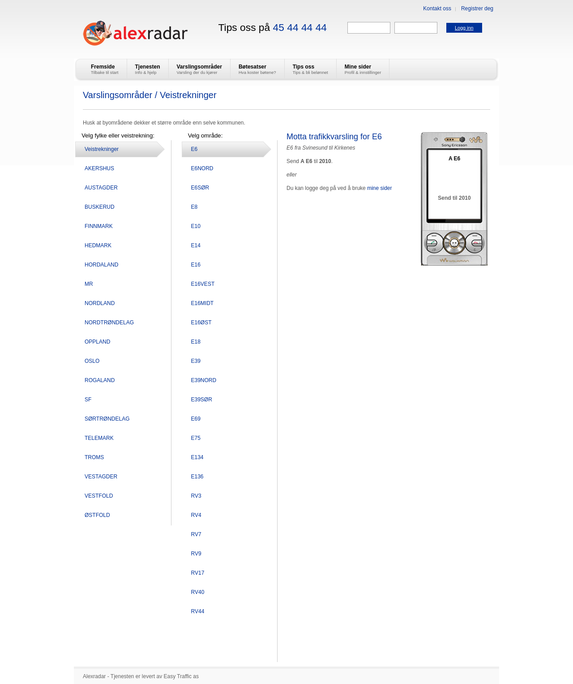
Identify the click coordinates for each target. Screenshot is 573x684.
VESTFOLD (99, 496)
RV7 (196, 534)
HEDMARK (98, 245)
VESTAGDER (101, 476)
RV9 (196, 554)
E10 (196, 226)
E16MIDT (202, 303)
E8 (194, 207)
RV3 (196, 496)
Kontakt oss (437, 8)
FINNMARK (99, 226)
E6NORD (202, 168)
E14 (196, 245)
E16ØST (201, 322)
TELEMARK (99, 438)
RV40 (198, 592)
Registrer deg (477, 8)
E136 (197, 476)
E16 (196, 265)
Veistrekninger (102, 149)
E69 (196, 419)
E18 (196, 342)
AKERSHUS (99, 168)
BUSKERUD (100, 207)
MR (89, 284)
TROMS (94, 457)
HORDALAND (101, 265)
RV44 (198, 611)
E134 (197, 457)
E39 (196, 361)
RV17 (198, 573)
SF (88, 399)
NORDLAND (100, 303)
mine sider (379, 188)
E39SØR (201, 399)
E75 (196, 438)
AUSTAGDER (101, 188)
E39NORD (204, 380)
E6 (194, 149)
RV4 (196, 515)
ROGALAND (100, 380)
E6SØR (200, 188)
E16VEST (203, 284)
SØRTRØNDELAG (107, 419)
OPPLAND (97, 342)
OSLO (92, 361)
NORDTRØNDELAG (109, 322)
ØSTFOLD (97, 515)
